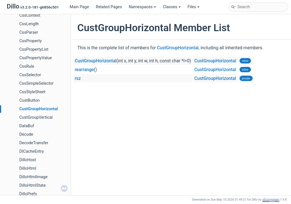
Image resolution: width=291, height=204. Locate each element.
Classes (172, 7)
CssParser (28, 32)
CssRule (26, 66)
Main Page (79, 7)
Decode (26, 134)
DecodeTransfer (33, 143)
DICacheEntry (31, 151)
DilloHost (27, 160)
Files (193, 7)
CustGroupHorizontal (38, 109)
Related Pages (109, 7)
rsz (78, 78)
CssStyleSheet (32, 92)
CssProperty (30, 41)
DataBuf (26, 126)
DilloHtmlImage (33, 177)
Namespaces (142, 7)
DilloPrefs (28, 194)
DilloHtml (27, 168)
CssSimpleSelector (36, 83)
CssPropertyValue (35, 58)
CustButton (29, 100)
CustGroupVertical (36, 117)
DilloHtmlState (32, 185)
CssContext (29, 15)
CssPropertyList (33, 49)
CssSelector (30, 75)
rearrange (84, 69)
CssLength (29, 24)
